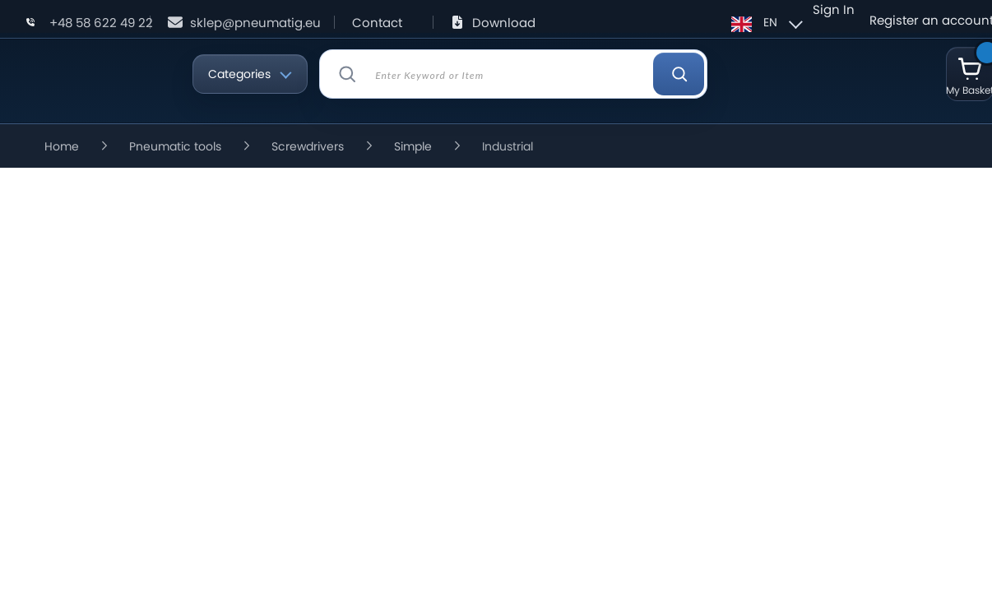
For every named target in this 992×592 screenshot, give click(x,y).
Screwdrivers (307, 146)
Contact (377, 22)
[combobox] (513, 74)
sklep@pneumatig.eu (255, 22)
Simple (413, 146)
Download (503, 22)
